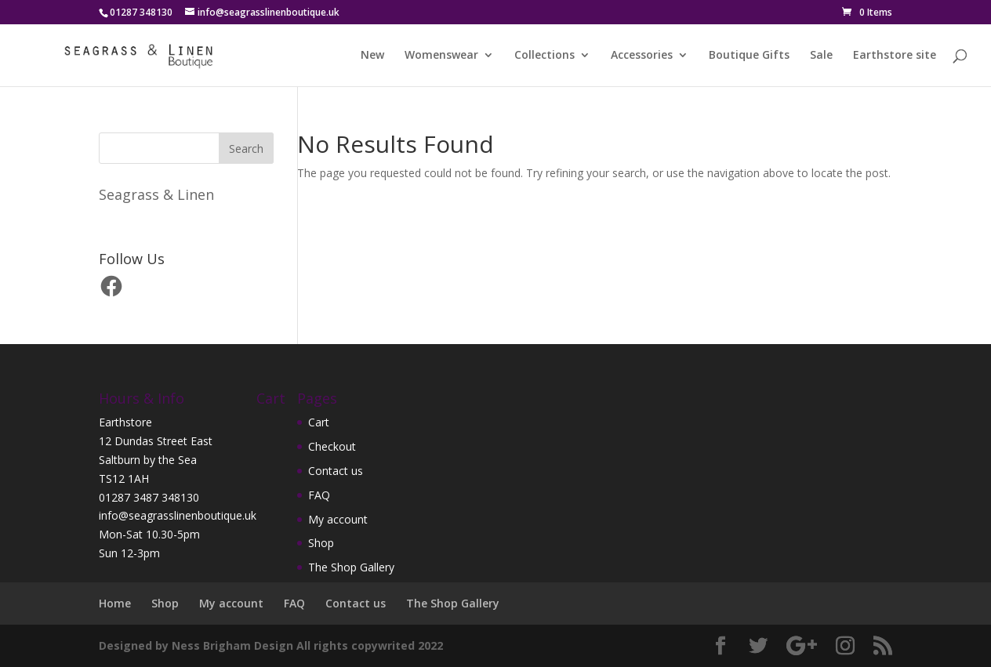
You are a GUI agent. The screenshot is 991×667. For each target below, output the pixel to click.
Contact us (335, 470)
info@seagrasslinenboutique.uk (177, 515)
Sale (821, 55)
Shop (321, 542)
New (372, 55)
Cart (318, 422)
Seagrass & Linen (156, 194)
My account (338, 519)
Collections (544, 55)
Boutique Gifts (749, 55)
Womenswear (441, 55)
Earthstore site (894, 55)
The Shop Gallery (351, 567)
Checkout (332, 446)
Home (115, 603)
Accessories (642, 55)
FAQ (319, 495)
